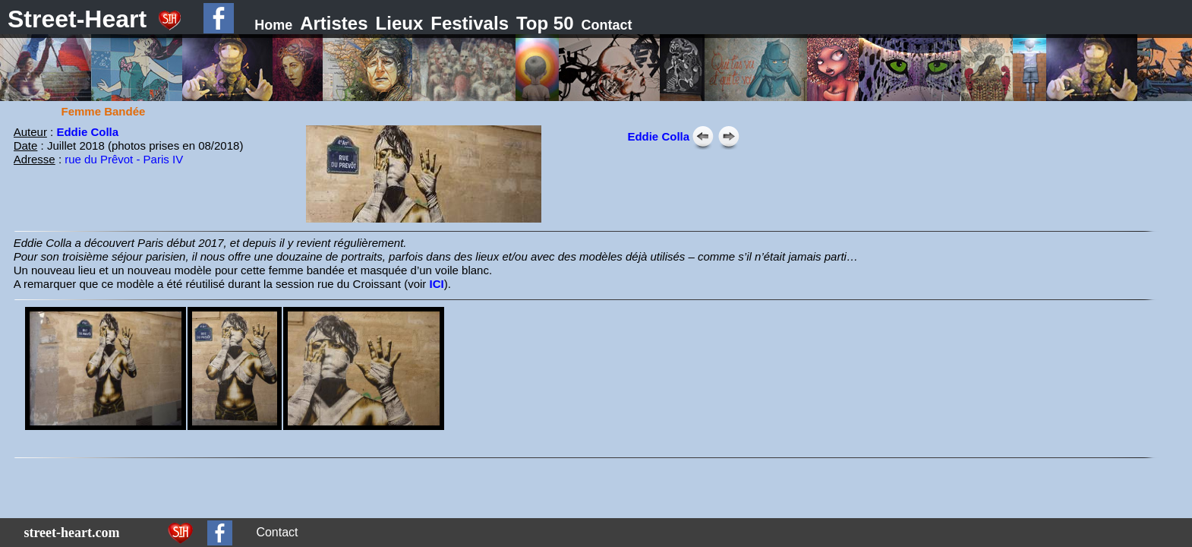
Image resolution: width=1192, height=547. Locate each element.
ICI (436, 283)
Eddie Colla (87, 131)
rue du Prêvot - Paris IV (124, 159)
